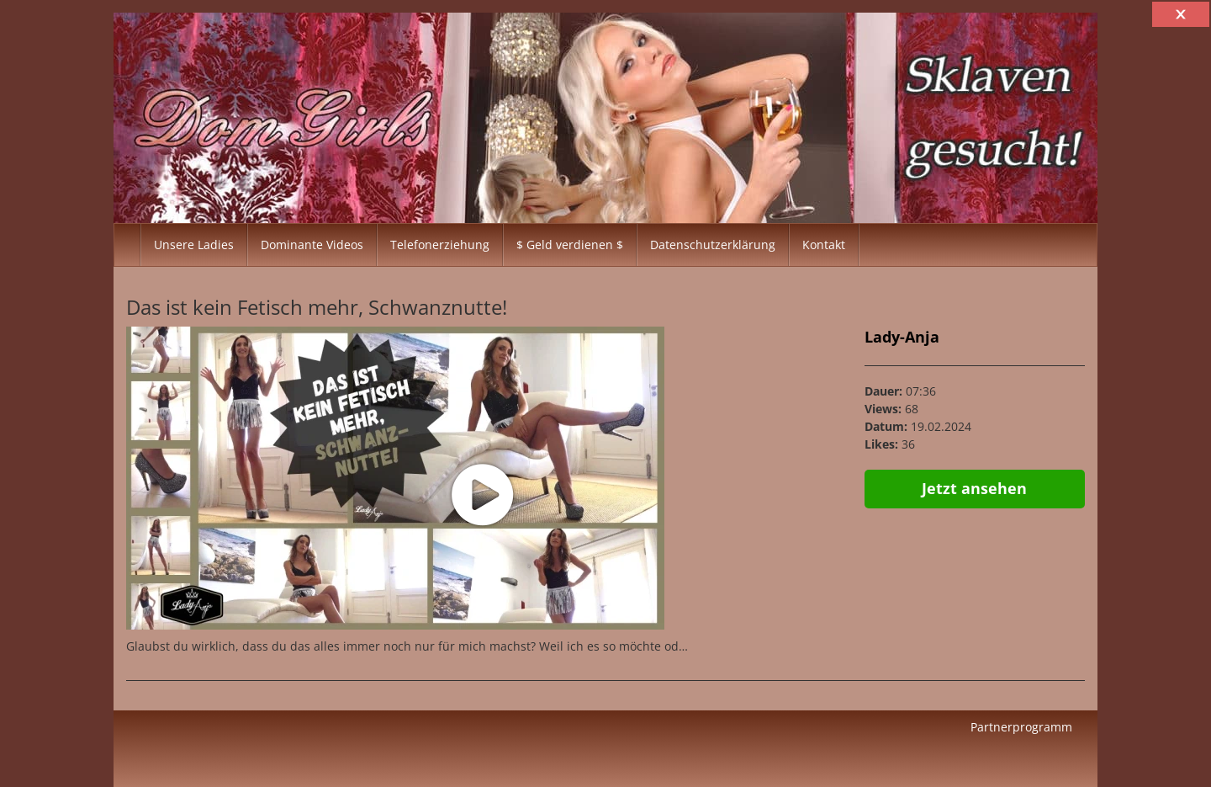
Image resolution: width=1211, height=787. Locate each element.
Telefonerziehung (439, 245)
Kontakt (823, 245)
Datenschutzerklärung (712, 245)
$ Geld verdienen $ (569, 245)
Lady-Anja (902, 337)
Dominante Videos (312, 245)
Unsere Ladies (194, 245)
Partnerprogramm (1021, 727)
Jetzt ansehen (974, 488)
